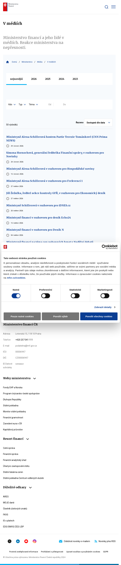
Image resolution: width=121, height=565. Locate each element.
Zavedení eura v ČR (12, 423)
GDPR (105, 552)
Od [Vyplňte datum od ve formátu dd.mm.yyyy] (49, 104)
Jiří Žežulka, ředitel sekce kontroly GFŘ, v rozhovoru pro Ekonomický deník (55, 193)
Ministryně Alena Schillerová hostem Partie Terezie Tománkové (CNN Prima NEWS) (56, 138)
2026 (34, 79)
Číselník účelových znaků (15, 508)
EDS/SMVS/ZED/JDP (13, 526)
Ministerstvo (27, 62)
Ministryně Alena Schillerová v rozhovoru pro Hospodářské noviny (50, 168)
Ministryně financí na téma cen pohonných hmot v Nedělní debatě (49, 242)
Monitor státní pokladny (14, 411)
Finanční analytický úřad (14, 460)
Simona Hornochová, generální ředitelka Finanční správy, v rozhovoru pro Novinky (55, 154)
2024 (61, 79)
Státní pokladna (10, 405)
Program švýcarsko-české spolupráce (21, 393)
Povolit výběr (60, 316)
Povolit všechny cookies (98, 316)
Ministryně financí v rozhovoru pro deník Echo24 (38, 217)
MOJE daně (8, 502)
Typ (22, 104)
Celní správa (9, 448)
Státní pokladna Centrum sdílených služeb (23, 478)
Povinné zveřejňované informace (23, 552)
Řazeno (80, 122)
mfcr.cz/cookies (16, 277)
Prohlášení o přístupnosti (52, 552)
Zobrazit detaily (103, 307)
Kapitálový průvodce (13, 429)
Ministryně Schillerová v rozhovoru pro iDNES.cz (38, 205)
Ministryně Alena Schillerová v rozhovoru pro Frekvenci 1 (44, 180)
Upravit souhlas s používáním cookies (83, 552)
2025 (47, 79)
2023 (75, 79)
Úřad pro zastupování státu (16, 466)
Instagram (34, 541)
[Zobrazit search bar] (106, 6)
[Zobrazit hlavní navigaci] (113, 7)
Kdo (12, 104)
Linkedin (18, 541)
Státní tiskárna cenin (13, 472)
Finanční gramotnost (13, 417)
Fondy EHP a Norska (12, 387)
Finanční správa (10, 454)
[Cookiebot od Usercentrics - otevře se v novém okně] (103, 247)
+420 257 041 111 (24, 340)
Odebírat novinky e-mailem (74, 541)
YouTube (26, 541)
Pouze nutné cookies (22, 316)
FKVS (5, 514)
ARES (6, 496)
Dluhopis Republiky (12, 399)
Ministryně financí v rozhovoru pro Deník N (35, 229)
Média (39, 62)
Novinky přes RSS (105, 541)
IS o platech (8, 520)
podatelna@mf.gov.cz (26, 346)
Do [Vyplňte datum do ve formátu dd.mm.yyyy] (64, 104)
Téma (33, 104)
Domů (14, 62)
